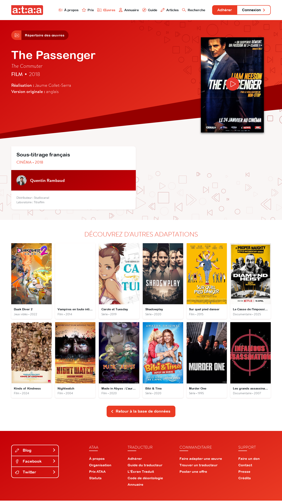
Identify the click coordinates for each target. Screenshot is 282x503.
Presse (244, 474)
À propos (63, 10)
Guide (145, 10)
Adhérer (221, 10)
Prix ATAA (97, 474)
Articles (165, 10)
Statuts (95, 480)
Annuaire (124, 10)
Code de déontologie (145, 480)
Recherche (189, 10)
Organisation (100, 467)
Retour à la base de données (140, 413)
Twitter (35, 474)
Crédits (244, 480)
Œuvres (102, 10)
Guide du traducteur (145, 467)
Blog (35, 452)
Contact (245, 467)
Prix (83, 10)
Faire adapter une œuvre (200, 461)
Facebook (35, 463)
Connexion (252, 10)
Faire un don (249, 461)
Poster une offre (193, 474)
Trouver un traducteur (198, 467)
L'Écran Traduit (141, 474)
